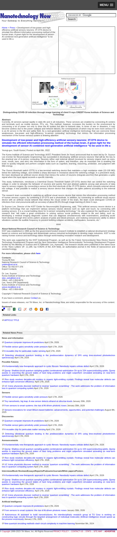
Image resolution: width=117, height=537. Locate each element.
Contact (34, 298)
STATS (88, 531)
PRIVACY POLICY (61, 531)
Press (12, 28)
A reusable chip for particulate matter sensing (24, 351)
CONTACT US (77, 531)
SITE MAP (98, 531)
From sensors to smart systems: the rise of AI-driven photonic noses (35, 405)
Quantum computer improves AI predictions (24, 342)
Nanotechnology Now (33, 17)
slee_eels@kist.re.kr (11, 278)
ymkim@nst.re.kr (9, 264)
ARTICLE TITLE (11, 320)
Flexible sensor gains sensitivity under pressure (26, 347)
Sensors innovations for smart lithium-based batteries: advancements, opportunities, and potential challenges (54, 410)
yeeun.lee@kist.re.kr (11, 287)
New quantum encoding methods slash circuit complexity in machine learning (39, 523)
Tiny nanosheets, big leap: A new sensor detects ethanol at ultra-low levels (38, 401)
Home (4, 28)
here (38, 253)
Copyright (6, 531)
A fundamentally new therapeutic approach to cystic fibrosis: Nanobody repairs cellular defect (46, 366)
